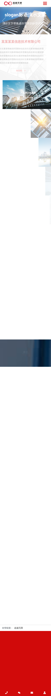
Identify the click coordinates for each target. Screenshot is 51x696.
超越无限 (18, 628)
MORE (19, 70)
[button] (23, 31)
